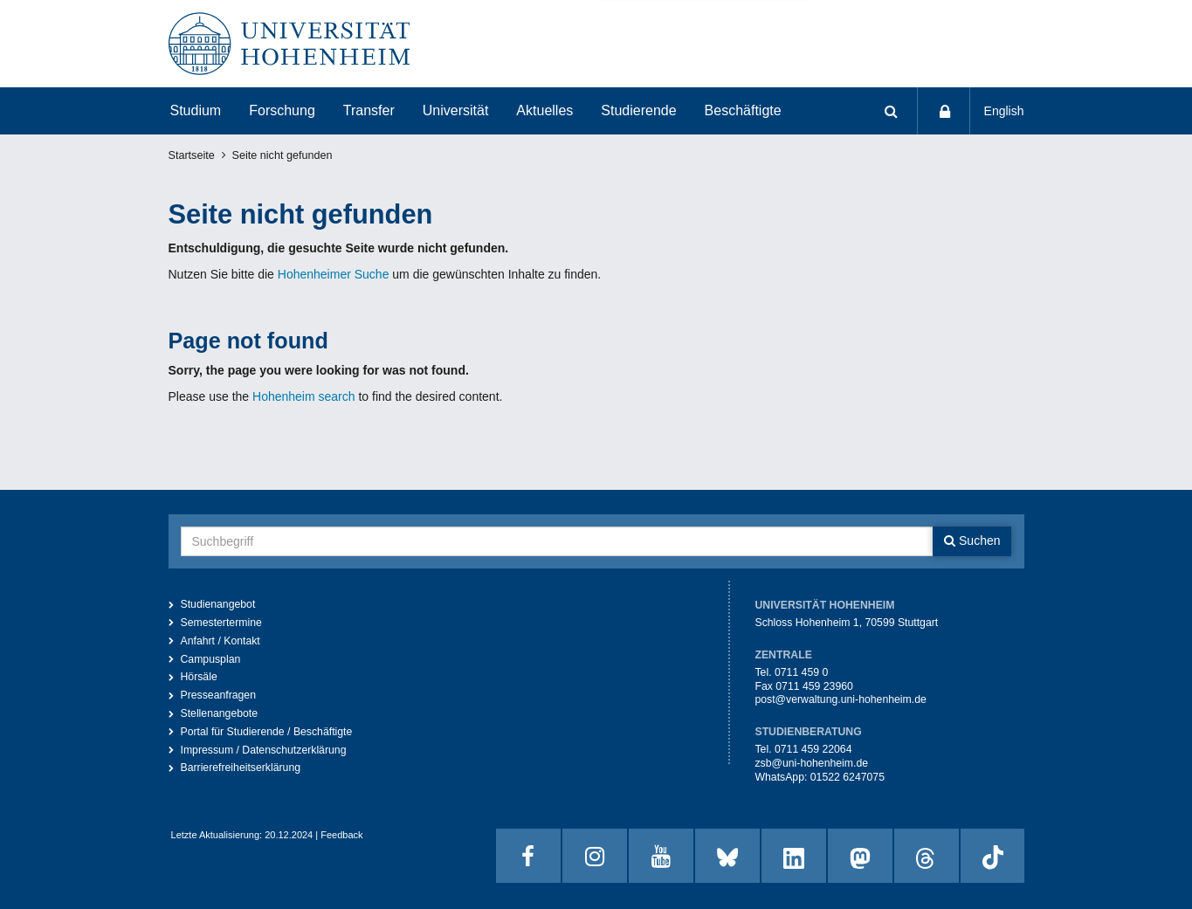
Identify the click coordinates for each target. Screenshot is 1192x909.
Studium (196, 110)
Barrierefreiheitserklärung (241, 767)
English (1004, 111)
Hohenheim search (303, 396)
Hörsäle (199, 677)
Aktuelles (544, 110)
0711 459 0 (801, 672)
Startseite (192, 155)
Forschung (282, 110)
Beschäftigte (743, 110)
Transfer (369, 110)
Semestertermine (221, 622)
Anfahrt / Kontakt (220, 641)
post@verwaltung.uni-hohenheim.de (840, 699)
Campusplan (211, 659)
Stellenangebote (219, 713)
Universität (456, 110)
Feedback (341, 835)
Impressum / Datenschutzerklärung (264, 750)
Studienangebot (218, 604)
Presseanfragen (219, 695)
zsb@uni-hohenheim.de (811, 763)
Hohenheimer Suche (333, 274)
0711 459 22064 (813, 749)
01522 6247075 (847, 777)
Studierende (638, 110)
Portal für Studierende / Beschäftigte (267, 732)
